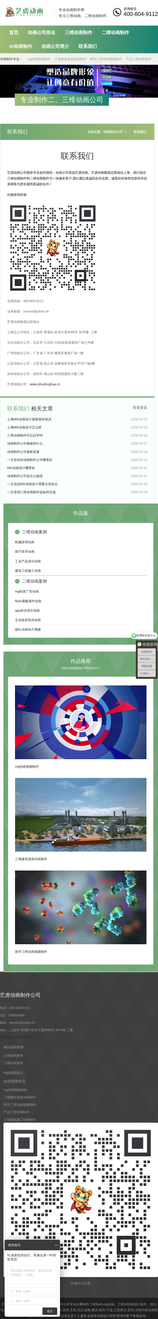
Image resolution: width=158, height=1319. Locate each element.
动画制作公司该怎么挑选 (25, 476)
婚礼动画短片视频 (28, 629)
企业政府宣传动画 (28, 620)
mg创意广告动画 (27, 591)
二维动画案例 (34, 581)
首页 (13, 32)
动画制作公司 (113, 132)
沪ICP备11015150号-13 (17, 1037)
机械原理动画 (24, 542)
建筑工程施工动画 (28, 570)
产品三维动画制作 (139, 59)
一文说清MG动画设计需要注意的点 (32, 484)
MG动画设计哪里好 (21, 468)
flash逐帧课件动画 (28, 601)
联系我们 (87, 46)
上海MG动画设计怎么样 (24, 427)
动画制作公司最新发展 (23, 452)
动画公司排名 (41, 32)
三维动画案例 (34, 532)
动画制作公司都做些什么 (25, 443)
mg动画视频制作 (39, 59)
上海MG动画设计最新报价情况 (29, 419)
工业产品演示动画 (28, 561)
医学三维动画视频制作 (106, 59)
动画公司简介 (55, 46)
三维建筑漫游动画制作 (70, 59)
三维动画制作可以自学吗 (25, 435)
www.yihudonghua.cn (45, 384)
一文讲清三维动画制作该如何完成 (31, 492)
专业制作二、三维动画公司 (61, 99)
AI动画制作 (20, 46)
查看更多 (140, 408)
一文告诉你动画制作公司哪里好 (29, 460)
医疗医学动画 (24, 551)
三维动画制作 (78, 32)
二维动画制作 (115, 32)
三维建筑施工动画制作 (19, 1119)
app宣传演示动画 (27, 610)
